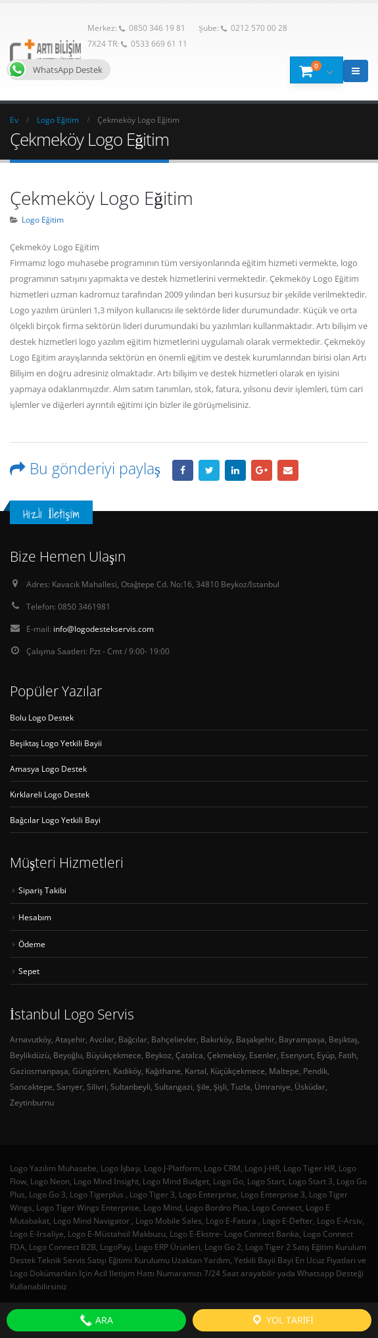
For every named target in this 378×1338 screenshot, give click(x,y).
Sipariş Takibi (42, 890)
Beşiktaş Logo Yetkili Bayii (56, 743)
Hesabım (34, 917)
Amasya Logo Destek (48, 768)
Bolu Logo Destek (42, 717)
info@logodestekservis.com (103, 628)
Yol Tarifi (282, 1320)
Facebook (182, 470)
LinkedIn (235, 470)
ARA (96, 1320)
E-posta (287, 470)
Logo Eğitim (43, 219)
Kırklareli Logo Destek (49, 794)
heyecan (209, 470)
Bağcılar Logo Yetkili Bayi (55, 819)
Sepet (28, 971)
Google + (261, 470)
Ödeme (31, 944)
